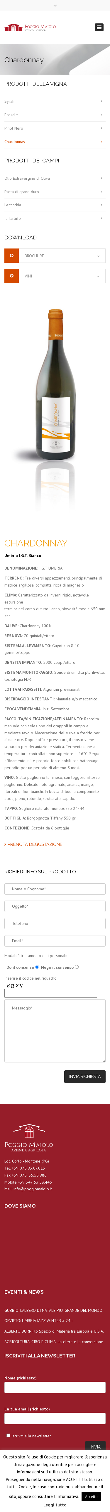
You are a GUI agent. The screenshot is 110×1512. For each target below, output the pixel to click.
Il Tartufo (12, 218)
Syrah (9, 101)
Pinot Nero (13, 128)
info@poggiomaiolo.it (32, 1189)
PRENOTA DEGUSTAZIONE (33, 844)
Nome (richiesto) (55, 1386)
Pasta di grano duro (21, 191)
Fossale (11, 114)
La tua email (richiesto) (55, 1417)
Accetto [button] (91, 1496)
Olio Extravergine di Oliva (27, 178)
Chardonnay (14, 141)
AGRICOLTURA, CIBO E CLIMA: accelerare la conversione (53, 1341)
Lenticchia (12, 205)
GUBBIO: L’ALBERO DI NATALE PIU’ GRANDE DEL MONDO (53, 1310)
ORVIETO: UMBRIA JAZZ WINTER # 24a (38, 1320)
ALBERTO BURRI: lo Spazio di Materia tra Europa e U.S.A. (54, 1331)
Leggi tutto (55, 1505)
